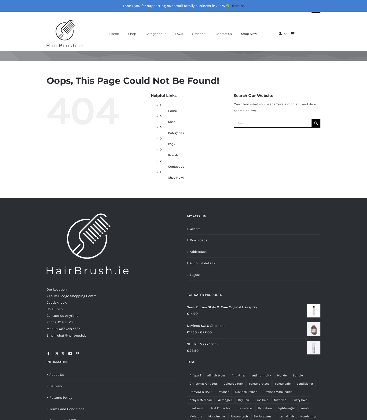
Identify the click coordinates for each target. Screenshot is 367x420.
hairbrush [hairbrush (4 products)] (197, 408)
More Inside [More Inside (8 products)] (216, 416)
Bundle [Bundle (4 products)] (298, 375)
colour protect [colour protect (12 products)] (259, 383)
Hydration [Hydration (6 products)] (265, 408)
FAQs (171, 144)
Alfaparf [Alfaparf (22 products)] (195, 375)
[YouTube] (70, 353)
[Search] (316, 123)
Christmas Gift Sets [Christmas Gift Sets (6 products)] (204, 383)
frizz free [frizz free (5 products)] (280, 400)
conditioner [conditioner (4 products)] (305, 383)
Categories (176, 133)
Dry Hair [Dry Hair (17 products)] (243, 400)
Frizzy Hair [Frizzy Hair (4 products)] (299, 400)
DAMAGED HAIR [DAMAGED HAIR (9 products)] (201, 392)
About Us (56, 374)
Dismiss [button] (238, 6)
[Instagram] (56, 353)
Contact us (176, 167)
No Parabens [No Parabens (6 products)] (263, 416)
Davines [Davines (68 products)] (223, 392)
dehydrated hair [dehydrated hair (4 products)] (201, 400)
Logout (195, 275)
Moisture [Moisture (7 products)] (196, 416)
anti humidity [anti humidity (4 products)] (261, 375)
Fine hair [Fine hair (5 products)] (261, 400)
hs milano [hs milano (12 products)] (245, 408)
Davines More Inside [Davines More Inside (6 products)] (278, 392)
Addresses (198, 252)
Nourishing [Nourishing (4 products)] (308, 416)
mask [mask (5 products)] (305, 408)
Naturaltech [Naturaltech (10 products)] (239, 416)
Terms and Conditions (66, 409)
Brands (173, 155)
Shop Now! (176, 178)
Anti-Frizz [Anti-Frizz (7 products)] (238, 375)
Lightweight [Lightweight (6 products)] (286, 408)
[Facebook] (48, 353)
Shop (172, 122)
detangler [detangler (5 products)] (225, 400)
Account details (202, 263)
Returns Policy (60, 397)
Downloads (198, 240)
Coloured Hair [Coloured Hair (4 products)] (233, 383)
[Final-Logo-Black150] (65, 22)
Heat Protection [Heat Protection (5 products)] (220, 408)
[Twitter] (63, 353)
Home (172, 111)
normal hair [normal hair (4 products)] (286, 416)
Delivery (55, 386)
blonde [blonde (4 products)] (282, 375)
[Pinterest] (77, 353)
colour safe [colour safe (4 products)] (283, 383)
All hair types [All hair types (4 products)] (216, 375)
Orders (195, 229)
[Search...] (273, 123)
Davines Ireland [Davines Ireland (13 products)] (246, 392)
